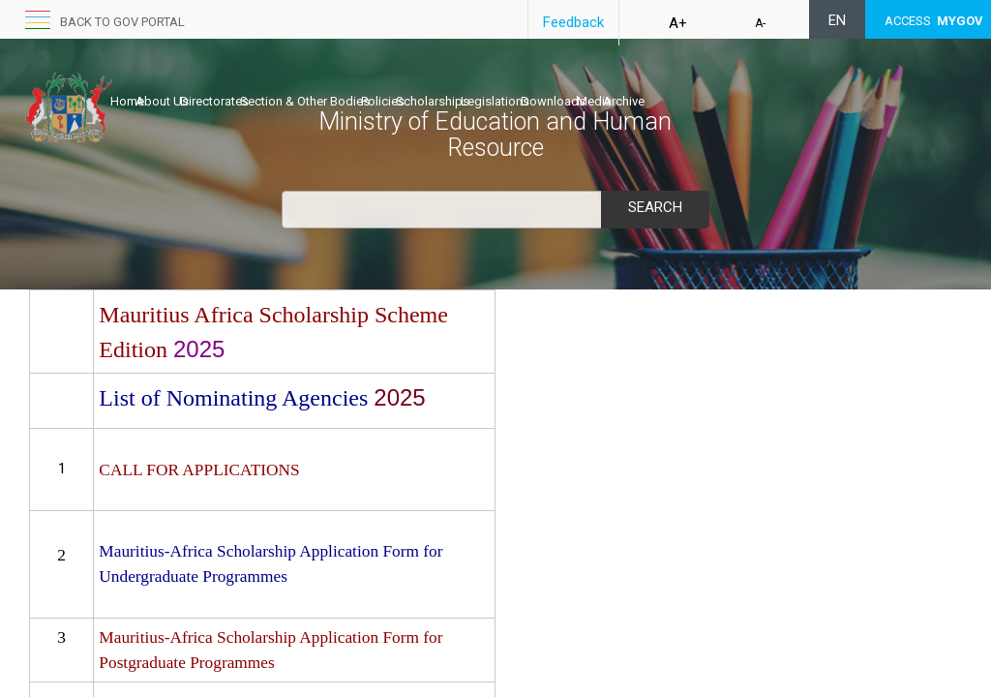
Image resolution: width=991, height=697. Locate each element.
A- (760, 23)
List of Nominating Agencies (236, 397)
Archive (806, 83)
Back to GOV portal (122, 22)
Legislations (617, 83)
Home (127, 83)
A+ (678, 23)
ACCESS (934, 21)
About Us (182, 83)
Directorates (255, 83)
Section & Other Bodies (366, 83)
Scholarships (534, 83)
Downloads (695, 83)
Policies (464, 83)
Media (756, 83)
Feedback (573, 22)
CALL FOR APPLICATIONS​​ (199, 470)
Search (655, 207)
